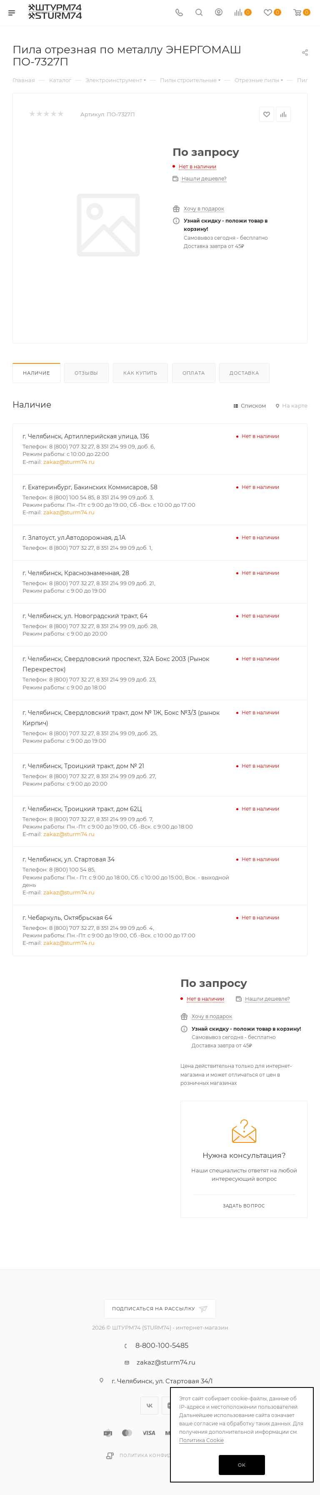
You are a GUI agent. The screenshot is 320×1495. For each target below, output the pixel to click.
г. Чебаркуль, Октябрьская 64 (67, 918)
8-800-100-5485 (161, 1345)
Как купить (140, 373)
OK (242, 1465)
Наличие (36, 373)
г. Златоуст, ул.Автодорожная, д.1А (73, 537)
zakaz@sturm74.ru (69, 461)
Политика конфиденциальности (167, 1455)
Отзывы (86, 373)
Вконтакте (149, 1406)
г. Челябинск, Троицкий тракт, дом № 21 (83, 766)
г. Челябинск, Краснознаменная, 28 (75, 573)
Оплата (193, 373)
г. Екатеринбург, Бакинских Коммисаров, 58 (90, 487)
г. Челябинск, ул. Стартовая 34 (68, 859)
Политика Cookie (201, 1440)
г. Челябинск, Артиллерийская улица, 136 (85, 436)
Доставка (244, 373)
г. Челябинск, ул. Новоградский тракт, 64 (85, 616)
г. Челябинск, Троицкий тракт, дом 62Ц (82, 809)
